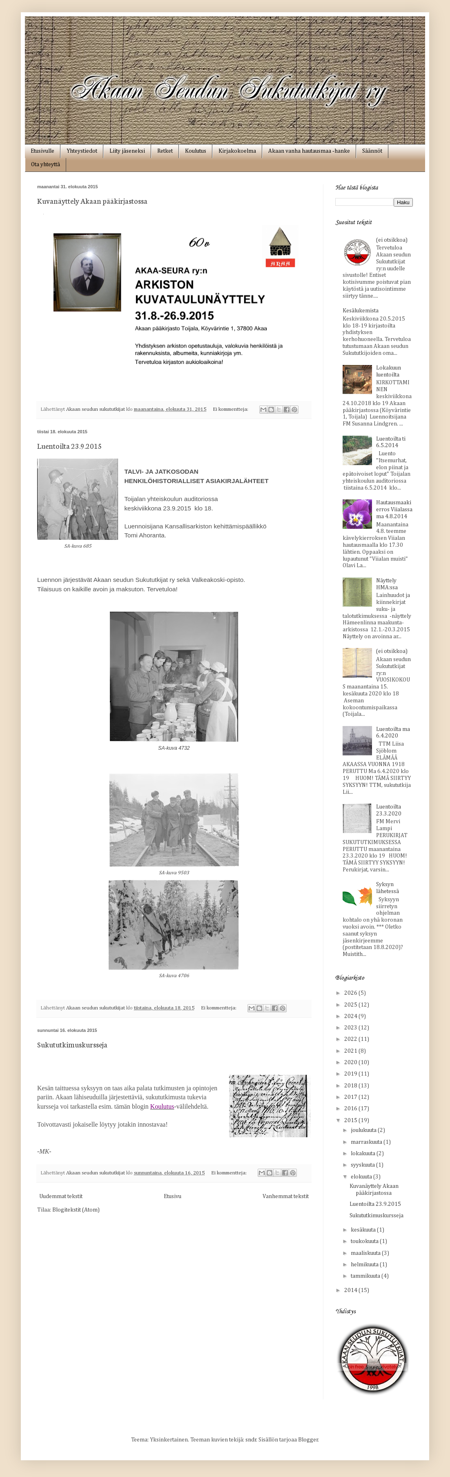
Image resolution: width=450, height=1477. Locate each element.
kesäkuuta (364, 1230)
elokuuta (362, 1177)
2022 (351, 1039)
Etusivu (172, 1196)
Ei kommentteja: (231, 409)
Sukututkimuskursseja (72, 1044)
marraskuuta (367, 1142)
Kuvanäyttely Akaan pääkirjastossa (92, 200)
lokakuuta (363, 1153)
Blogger (308, 1440)
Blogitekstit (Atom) (76, 1210)
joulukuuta (364, 1130)
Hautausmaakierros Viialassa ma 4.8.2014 (394, 509)
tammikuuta (366, 1276)
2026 (351, 993)
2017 (351, 1097)
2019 (351, 1074)
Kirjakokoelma (237, 151)
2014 (351, 1290)
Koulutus (195, 151)
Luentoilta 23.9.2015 (69, 445)
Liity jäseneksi (127, 151)
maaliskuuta (366, 1253)
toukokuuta (365, 1241)
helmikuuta (365, 1265)
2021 (351, 1051)
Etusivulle (42, 151)
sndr (250, 1440)
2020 (351, 1062)
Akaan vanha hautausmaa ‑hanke (309, 151)
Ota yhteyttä (45, 164)
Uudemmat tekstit (60, 1196)
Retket (165, 151)
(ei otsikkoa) (392, 240)
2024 (351, 1016)
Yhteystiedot (82, 151)
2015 (351, 1120)
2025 (351, 1005)
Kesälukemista (361, 311)
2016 (351, 1109)
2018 (351, 1086)
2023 (351, 1028)
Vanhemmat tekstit (286, 1196)
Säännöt (372, 151)
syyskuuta (363, 1165)
